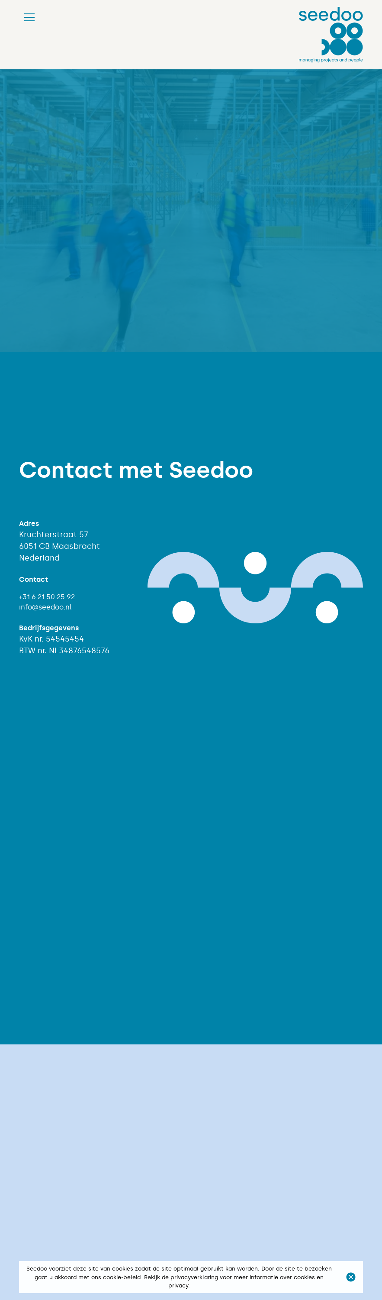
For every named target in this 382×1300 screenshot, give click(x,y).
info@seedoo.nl (45, 607)
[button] (351, 1277)
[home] (331, 34)
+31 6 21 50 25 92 (47, 597)
